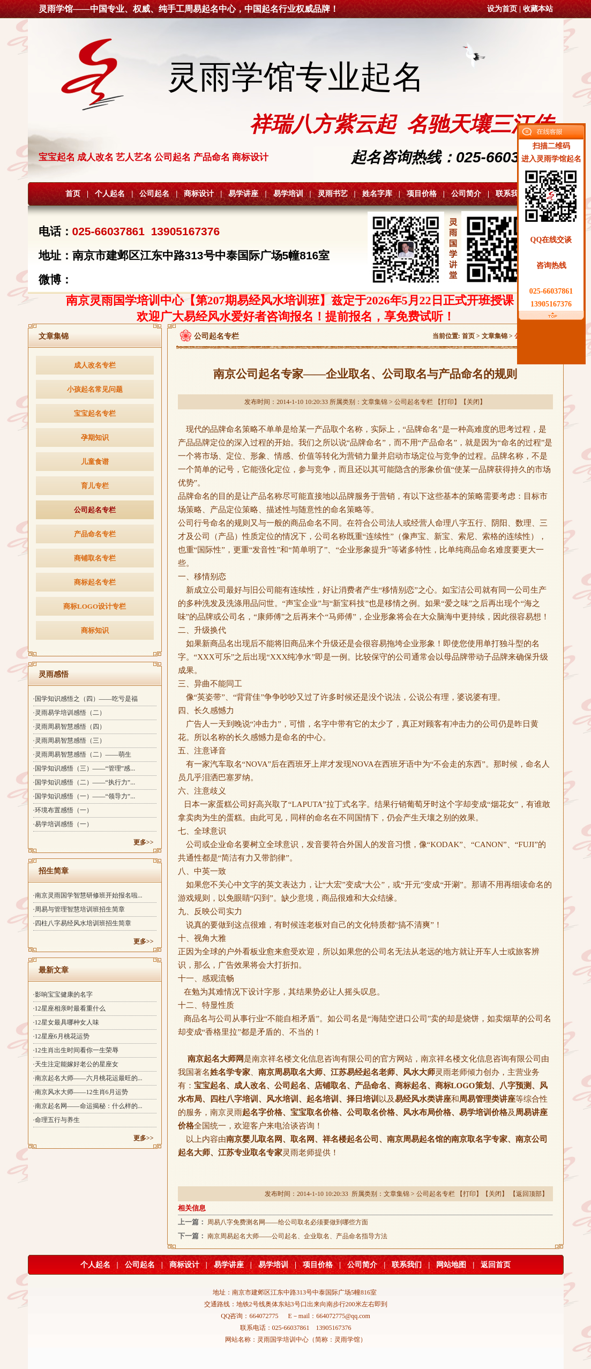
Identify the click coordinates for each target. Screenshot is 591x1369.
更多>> (143, 842)
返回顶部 (529, 1194)
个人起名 (110, 194)
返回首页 (496, 1265)
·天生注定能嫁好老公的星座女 (75, 1064)
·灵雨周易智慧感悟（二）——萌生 (82, 754)
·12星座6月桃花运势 (61, 1036)
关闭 (473, 402)
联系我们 (511, 194)
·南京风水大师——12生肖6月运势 (80, 1092)
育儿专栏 (95, 486)
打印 (447, 402)
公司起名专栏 (95, 510)
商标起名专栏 (95, 582)
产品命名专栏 (95, 534)
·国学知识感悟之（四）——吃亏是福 (85, 698)
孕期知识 (95, 437)
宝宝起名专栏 (95, 413)
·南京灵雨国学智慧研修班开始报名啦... (88, 895)
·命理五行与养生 (56, 1120)
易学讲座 (243, 194)
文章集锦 (494, 336)
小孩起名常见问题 (95, 389)
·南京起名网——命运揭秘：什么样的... (88, 1106)
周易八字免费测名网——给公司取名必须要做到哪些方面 (287, 1222)
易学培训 (288, 194)
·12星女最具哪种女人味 (66, 1022)
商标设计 (199, 194)
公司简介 (466, 194)
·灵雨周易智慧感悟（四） (69, 726)
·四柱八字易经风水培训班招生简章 (82, 923)
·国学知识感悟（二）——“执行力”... (84, 782)
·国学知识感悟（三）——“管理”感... (84, 768)
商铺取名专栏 (95, 558)
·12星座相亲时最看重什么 (69, 1008)
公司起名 (154, 194)
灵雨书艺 (333, 194)
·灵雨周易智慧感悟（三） (69, 740)
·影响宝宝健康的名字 (63, 994)
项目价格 (422, 194)
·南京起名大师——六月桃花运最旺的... (88, 1078)
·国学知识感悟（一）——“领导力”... (84, 796)
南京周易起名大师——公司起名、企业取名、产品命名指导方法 (297, 1236)
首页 (72, 194)
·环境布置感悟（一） (63, 810)
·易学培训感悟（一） (63, 824)
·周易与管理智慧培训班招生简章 (79, 909)
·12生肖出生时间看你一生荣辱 (75, 1050)
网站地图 (451, 1265)
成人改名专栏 (95, 365)
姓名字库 (377, 194)
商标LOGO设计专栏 (94, 606)
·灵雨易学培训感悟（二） (69, 712)
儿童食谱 (95, 462)
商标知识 (95, 630)
